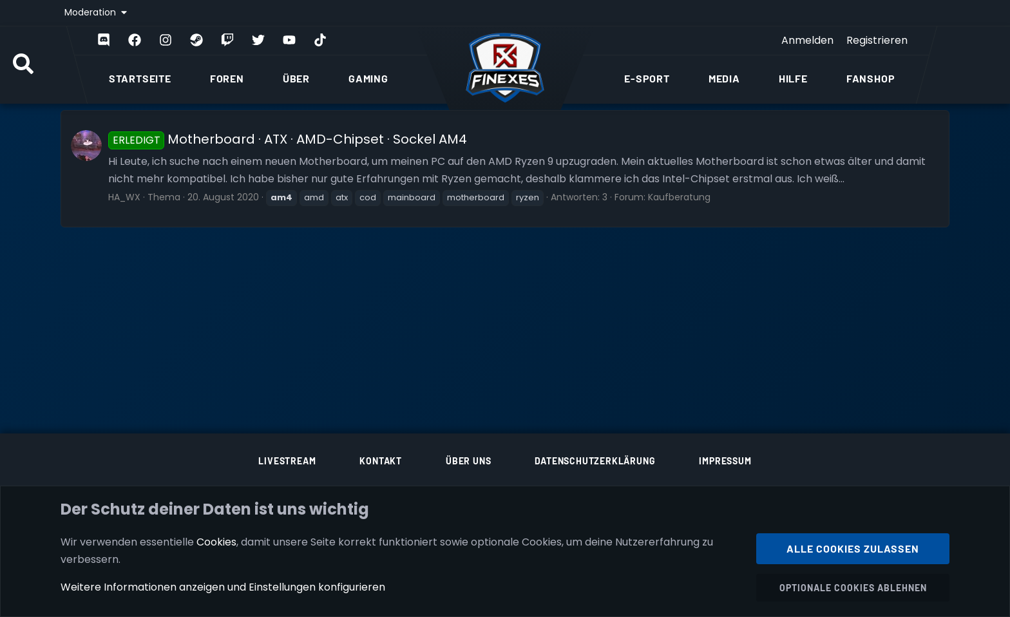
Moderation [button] (91, 12)
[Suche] (23, 65)
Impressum (725, 460)
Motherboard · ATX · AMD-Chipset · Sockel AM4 (287, 139)
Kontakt (380, 460)
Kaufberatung (679, 197)
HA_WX (124, 197)
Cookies (216, 541)
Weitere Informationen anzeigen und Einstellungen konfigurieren (223, 587)
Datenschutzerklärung (595, 460)
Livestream (287, 460)
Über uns (468, 460)
